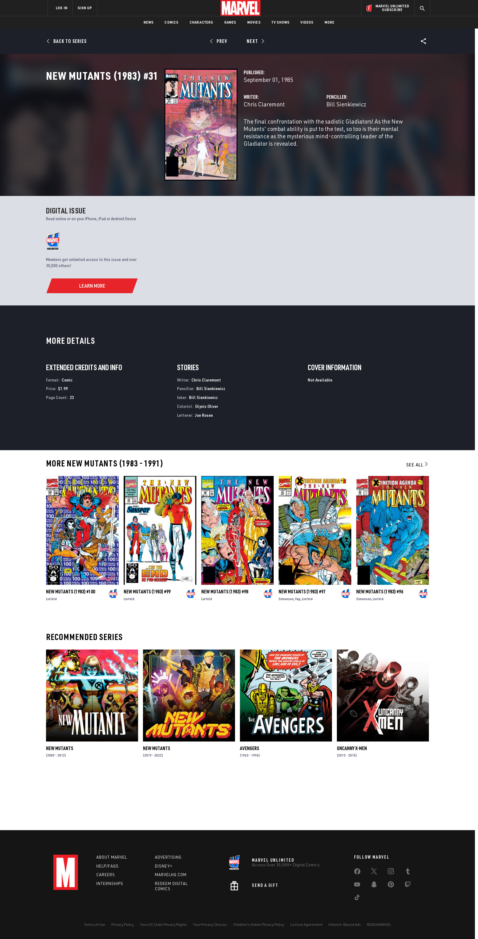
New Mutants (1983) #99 (147, 644)
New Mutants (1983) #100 (70, 644)
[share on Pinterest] (391, 886)
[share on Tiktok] (357, 898)
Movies (253, 22)
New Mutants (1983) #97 (302, 644)
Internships (109, 883)
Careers (105, 874)
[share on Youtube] (357, 886)
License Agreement (306, 924)
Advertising (168, 857)
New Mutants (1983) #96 (379, 644)
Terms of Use (94, 924)
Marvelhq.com (171, 874)
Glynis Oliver (206, 458)
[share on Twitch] (408, 886)
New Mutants (59, 801)
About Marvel (111, 857)
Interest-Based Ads (345, 924)
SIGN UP (85, 8)
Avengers (249, 801)
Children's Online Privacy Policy (258, 924)
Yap (297, 651)
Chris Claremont (181, 131)
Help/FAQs (107, 866)
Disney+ (163, 866)
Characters (201, 22)
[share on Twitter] (374, 872)
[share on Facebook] (357, 873)
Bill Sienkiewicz (305, 131)
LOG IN (61, 8)
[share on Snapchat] (374, 886)
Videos (306, 22)
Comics (171, 22)
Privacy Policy (122, 924)
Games (230, 22)
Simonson (286, 651)
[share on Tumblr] (408, 872)
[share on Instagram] (391, 872)
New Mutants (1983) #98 (224, 644)
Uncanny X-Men (352, 801)
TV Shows (281, 22)
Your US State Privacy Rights (163, 924)
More (330, 22)
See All (417, 517)
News (149, 22)
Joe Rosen (204, 467)
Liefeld (51, 651)
